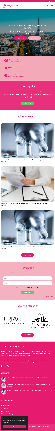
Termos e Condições (9, 414)
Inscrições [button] (34, 38)
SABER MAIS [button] (7, 422)
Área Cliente (6, 405)
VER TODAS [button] (27, 255)
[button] (4, 32)
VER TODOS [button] (27, 338)
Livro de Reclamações (37, 426)
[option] (14, 324)
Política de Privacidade (32, 287)
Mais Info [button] (20, 38)
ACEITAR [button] (14, 426)
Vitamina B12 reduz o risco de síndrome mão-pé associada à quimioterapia (27, 377)
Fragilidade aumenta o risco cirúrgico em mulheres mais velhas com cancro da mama (30, 390)
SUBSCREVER (27, 292)
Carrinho (5, 408)
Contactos (6, 411)
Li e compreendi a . (27, 287)
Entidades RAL (46, 426)
